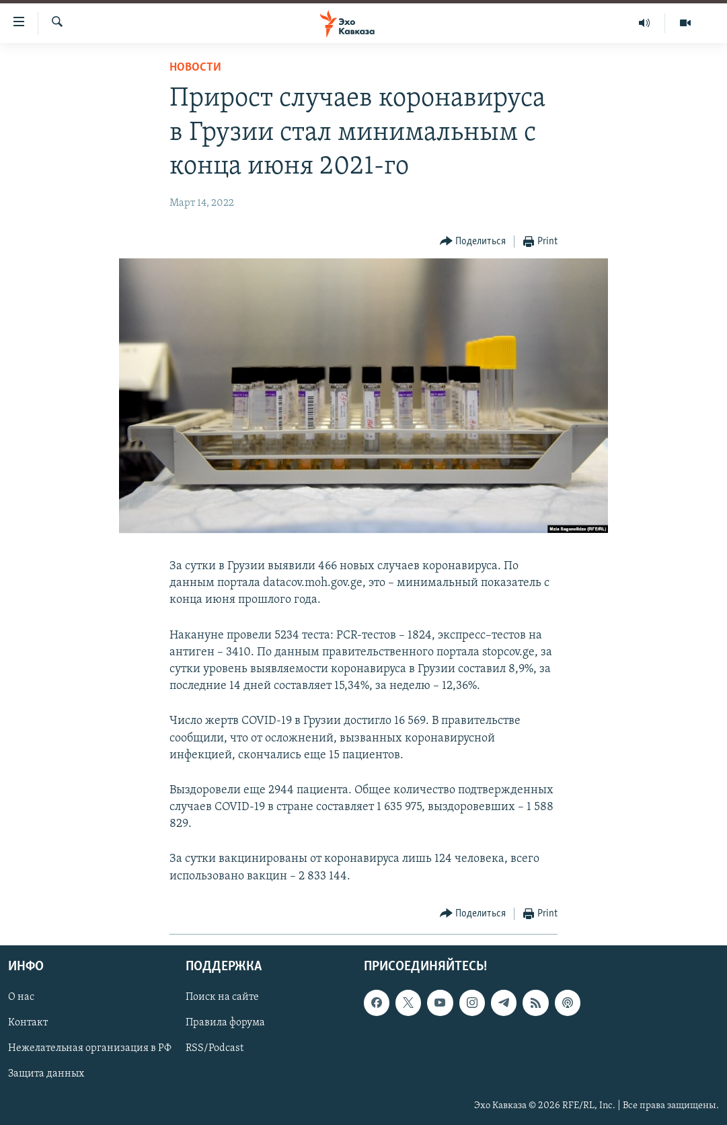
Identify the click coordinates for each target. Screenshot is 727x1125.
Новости (195, 67)
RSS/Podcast (214, 1048)
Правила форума (225, 1022)
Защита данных (46, 1073)
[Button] (473, 242)
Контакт (28, 1022)
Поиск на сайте (222, 997)
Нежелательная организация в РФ (89, 1048)
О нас (21, 997)
